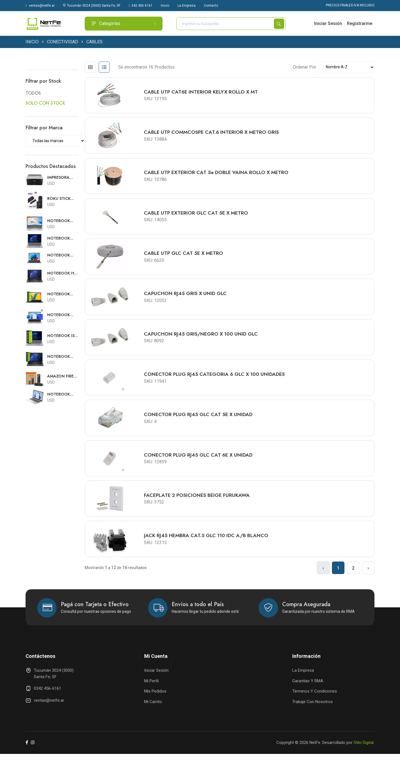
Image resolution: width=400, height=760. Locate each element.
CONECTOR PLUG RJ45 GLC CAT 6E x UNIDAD (199, 459)
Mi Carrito (153, 707)
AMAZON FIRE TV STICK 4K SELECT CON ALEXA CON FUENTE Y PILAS (62, 376)
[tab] (90, 67)
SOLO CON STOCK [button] (45, 103)
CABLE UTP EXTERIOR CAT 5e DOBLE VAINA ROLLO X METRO (217, 174)
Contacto (211, 5)
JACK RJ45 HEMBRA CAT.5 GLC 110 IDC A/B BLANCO (206, 541)
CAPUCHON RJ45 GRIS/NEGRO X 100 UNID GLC (201, 337)
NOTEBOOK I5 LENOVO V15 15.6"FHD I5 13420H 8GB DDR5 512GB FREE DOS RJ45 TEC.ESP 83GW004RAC (61, 336)
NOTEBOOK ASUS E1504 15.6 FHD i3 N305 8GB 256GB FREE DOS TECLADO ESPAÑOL (61, 294)
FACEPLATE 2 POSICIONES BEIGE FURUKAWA (197, 500)
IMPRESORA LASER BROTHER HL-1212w (60, 178)
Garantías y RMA (307, 686)
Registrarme (359, 23)
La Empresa (187, 5)
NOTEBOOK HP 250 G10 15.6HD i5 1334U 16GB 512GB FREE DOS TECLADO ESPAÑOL (62, 273)
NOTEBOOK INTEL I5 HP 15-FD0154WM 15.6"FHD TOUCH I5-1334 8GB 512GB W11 (62, 221)
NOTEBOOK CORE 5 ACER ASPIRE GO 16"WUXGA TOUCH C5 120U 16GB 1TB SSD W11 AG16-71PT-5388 (61, 255)
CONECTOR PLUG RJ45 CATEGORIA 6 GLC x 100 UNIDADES (215, 378)
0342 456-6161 (47, 694)
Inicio (165, 5)
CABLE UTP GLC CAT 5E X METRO (184, 255)
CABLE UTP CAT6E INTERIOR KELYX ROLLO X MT (201, 92)
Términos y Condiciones (314, 697)
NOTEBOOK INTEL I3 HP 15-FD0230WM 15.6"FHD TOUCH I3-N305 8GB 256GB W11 (62, 315)
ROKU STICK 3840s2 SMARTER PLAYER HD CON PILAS (59, 199)
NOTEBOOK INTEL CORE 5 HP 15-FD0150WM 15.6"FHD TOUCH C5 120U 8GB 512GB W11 (60, 394)
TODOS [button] (33, 93)
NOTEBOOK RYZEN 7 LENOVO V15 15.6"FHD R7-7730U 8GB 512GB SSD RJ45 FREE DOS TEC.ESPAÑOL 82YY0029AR (62, 239)
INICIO (32, 42)
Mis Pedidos (155, 697)
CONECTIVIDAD (62, 42)
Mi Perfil (151, 686)
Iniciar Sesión (328, 23)
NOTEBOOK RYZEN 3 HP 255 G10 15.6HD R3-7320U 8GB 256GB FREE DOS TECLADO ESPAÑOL (62, 357)
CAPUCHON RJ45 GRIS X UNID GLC (186, 296)
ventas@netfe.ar (40, 5)
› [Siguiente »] (368, 574)
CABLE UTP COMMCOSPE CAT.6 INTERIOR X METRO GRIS (212, 133)
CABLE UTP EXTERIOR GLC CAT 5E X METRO (196, 214)
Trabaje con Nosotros (312, 707)
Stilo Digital (364, 748)
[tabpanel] (229, 318)
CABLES (94, 42)
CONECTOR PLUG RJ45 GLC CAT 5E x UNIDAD (199, 418)
